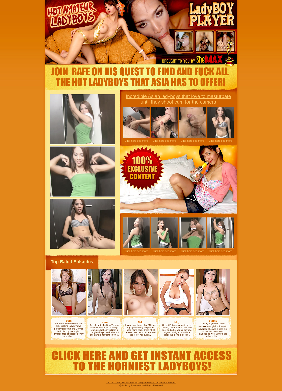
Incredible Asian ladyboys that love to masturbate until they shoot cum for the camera (178, 99)
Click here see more (136, 140)
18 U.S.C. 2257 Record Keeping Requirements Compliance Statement (141, 382)
